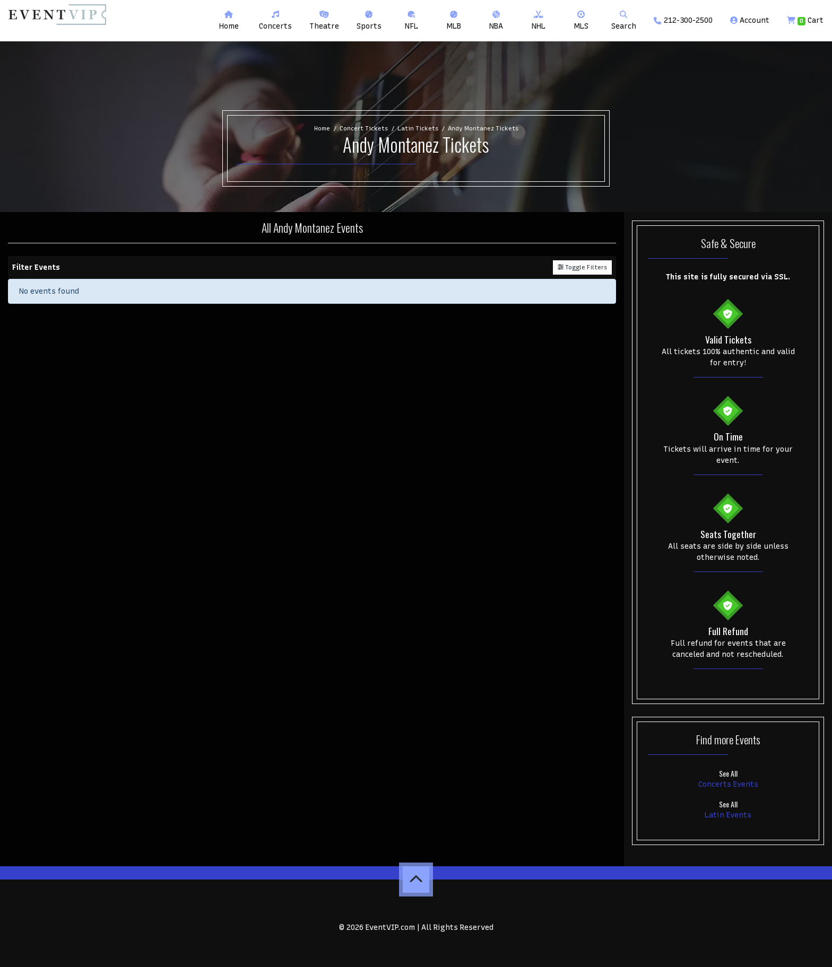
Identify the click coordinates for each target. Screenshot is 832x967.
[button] (275, 20)
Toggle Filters (582, 267)
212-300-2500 (683, 20)
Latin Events (728, 815)
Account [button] (749, 20)
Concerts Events (728, 784)
